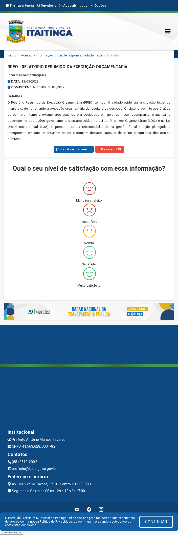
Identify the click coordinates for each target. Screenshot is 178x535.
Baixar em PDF (110, 149)
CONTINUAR (156, 521)
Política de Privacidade (56, 521)
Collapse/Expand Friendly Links (11, 532)
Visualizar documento (73, 149)
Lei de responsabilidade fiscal (80, 55)
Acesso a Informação (37, 55)
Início (12, 55)
